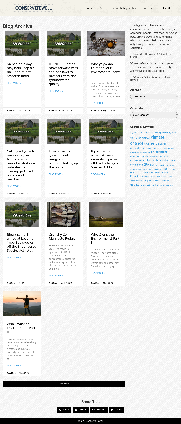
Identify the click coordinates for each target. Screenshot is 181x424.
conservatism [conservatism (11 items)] (136, 148)
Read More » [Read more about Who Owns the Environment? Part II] (14, 365)
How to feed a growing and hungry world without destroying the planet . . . (63, 159)
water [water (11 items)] (158, 180)
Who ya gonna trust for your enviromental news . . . (105, 70)
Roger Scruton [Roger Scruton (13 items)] (137, 176)
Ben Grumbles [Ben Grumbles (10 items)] (147, 132)
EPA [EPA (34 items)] (146, 164)
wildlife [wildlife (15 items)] (169, 185)
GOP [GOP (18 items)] (165, 169)
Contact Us (165, 8)
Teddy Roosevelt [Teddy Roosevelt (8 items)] (136, 181)
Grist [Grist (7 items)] (170, 169)
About (102, 8)
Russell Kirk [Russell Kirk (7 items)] (148, 176)
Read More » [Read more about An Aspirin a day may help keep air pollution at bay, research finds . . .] (14, 83)
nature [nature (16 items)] (147, 172)
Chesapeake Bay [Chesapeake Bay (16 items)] (162, 132)
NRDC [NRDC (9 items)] (153, 173)
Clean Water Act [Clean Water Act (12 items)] (143, 138)
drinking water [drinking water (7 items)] (167, 148)
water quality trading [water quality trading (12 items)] (149, 185)
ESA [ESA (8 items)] (151, 165)
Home (89, 8)
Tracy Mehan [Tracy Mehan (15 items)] (149, 180)
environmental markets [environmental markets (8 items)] (159, 156)
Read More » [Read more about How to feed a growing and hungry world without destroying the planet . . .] (56, 174)
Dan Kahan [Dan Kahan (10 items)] (157, 148)
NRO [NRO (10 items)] (158, 173)
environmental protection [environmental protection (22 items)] (145, 160)
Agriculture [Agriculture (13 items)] (135, 132)
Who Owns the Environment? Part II (21, 328)
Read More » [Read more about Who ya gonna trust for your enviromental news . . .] (98, 103)
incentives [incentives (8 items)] (139, 173)
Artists (148, 8)
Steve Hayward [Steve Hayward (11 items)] (167, 176)
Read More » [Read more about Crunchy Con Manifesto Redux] (56, 275)
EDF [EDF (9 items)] (174, 148)
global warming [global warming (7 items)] (158, 169)
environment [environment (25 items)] (159, 151)
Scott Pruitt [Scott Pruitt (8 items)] (157, 176)
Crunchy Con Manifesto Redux (62, 236)
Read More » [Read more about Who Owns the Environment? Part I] (98, 272)
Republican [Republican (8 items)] (171, 173)
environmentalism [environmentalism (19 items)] (140, 156)
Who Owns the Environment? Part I (105, 238)
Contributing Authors (125, 8)
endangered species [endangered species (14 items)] (140, 152)
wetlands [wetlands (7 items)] (162, 185)
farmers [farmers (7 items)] (155, 165)
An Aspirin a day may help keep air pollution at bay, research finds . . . (20, 70)
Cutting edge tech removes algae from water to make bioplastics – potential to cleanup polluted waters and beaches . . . (21, 165)
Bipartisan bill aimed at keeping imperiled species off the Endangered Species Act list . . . (106, 159)
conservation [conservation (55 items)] (155, 143)
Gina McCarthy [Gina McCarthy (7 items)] (147, 169)
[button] (64, 384)
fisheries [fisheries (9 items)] (162, 165)
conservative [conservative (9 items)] (148, 148)
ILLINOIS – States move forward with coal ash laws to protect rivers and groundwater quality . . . (63, 74)
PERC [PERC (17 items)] (164, 172)
